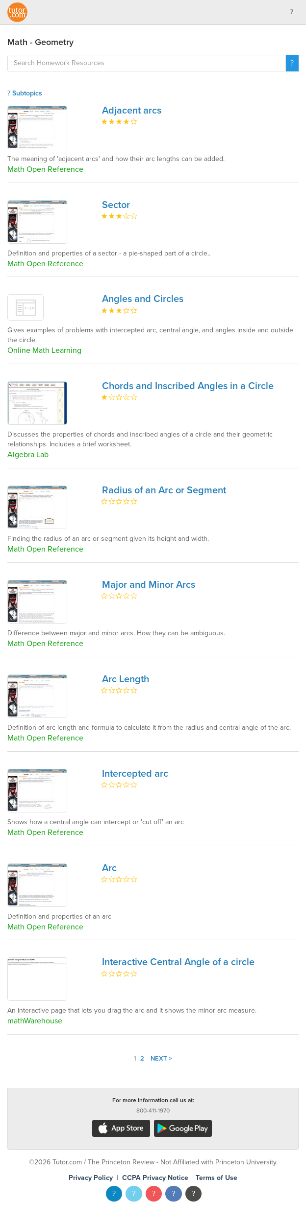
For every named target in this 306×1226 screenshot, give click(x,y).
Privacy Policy (91, 1178)
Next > (161, 1059)
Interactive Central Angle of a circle (178, 962)
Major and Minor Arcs (148, 585)
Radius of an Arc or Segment (164, 490)
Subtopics (24, 93)
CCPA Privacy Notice (155, 1178)
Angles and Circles (142, 299)
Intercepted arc (135, 774)
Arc (109, 868)
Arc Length (125, 679)
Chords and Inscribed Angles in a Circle (188, 386)
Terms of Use (216, 1178)
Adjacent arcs (131, 110)
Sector (116, 205)
